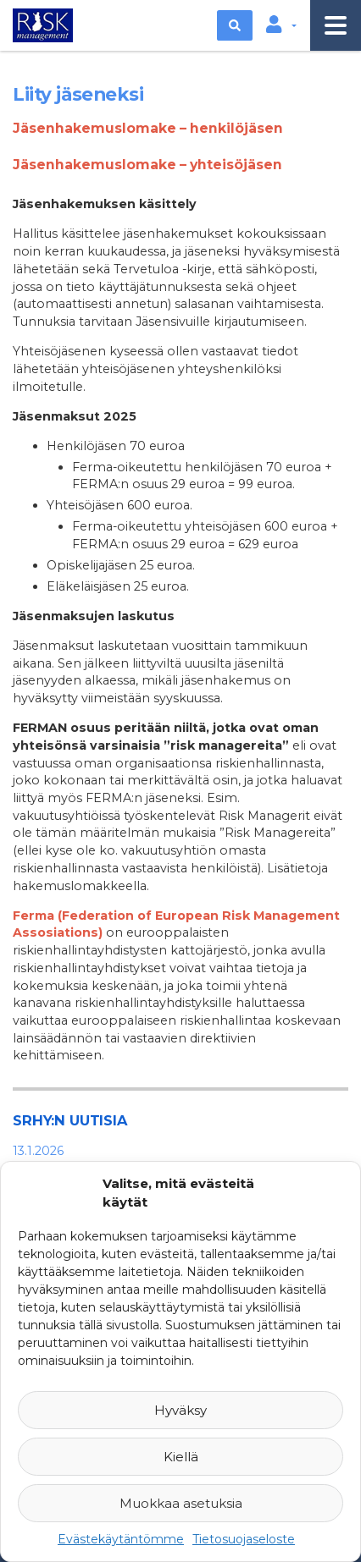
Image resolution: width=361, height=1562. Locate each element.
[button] (281, 25)
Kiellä (181, 1457)
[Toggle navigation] (335, 25)
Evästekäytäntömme (121, 1539)
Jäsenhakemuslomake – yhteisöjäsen (147, 165)
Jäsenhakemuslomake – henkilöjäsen (148, 128)
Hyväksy (180, 1410)
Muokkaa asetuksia (180, 1503)
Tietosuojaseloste (243, 1539)
